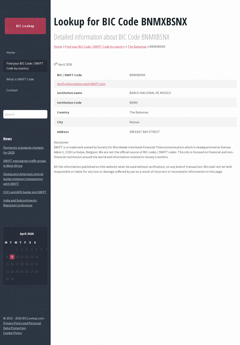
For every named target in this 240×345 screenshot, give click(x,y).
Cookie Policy (12, 333)
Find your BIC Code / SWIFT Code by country (24, 65)
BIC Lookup (25, 26)
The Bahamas (137, 46)
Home (10, 52)
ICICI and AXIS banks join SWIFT (25, 192)
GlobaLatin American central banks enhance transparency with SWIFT (23, 179)
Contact (12, 90)
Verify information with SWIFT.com (81, 84)
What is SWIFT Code (20, 79)
